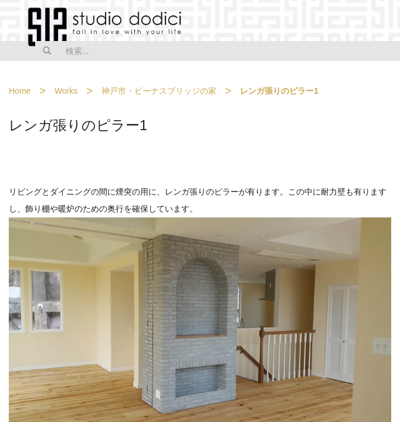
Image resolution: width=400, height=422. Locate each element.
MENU (383, 21)
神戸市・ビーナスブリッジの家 (158, 91)
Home (19, 91)
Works (66, 91)
